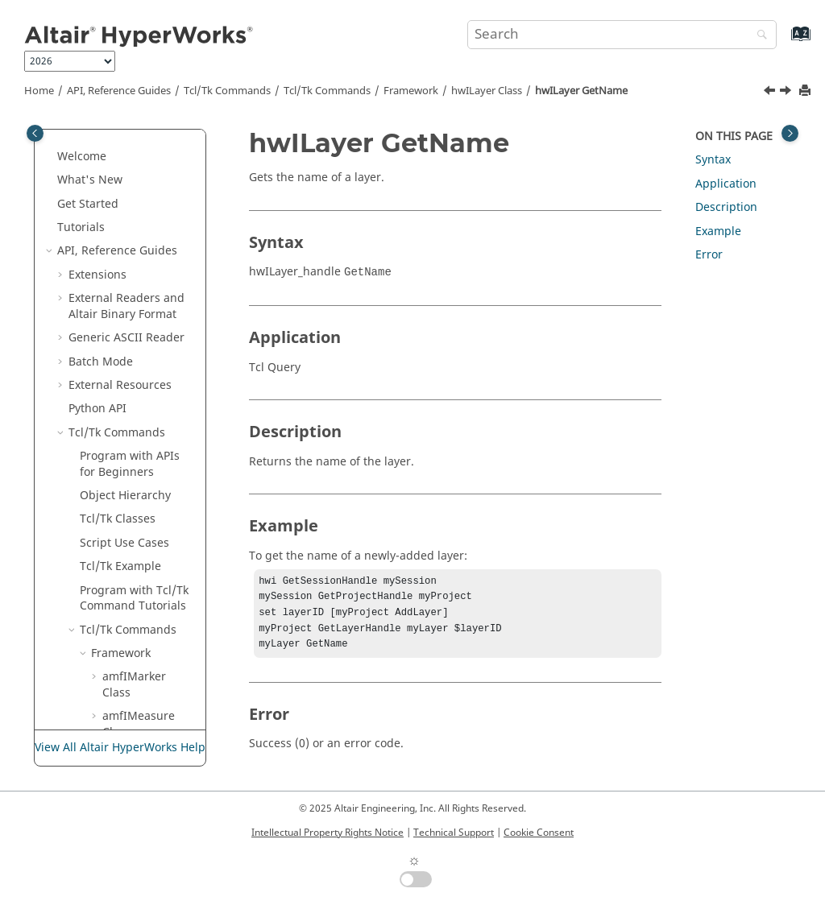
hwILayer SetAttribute (146, 460)
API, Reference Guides (119, 91)
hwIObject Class (145, 609)
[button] (95, 145)
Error (709, 254)
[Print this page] (806, 91)
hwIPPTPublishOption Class (146, 704)
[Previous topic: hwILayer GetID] (771, 92)
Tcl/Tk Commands (227, 91)
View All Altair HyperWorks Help (120, 747)
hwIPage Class (141, 633)
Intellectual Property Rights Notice (327, 832)
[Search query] (622, 34)
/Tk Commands (327, 91)
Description (726, 207)
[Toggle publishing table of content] (35, 133)
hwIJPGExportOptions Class (148, 239)
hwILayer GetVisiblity (144, 420)
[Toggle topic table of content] (789, 133)
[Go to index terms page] (783, 41)
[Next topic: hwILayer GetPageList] (787, 92)
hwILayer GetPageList (145, 381)
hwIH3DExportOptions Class (149, 175)
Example (718, 231)
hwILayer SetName (138, 499)
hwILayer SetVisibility (145, 539)
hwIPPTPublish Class (142, 665)
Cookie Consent (539, 832)
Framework (410, 91)
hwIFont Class (139, 144)
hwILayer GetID (138, 302)
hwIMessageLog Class (146, 578)
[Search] (758, 36)
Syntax (713, 159)
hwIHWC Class (141, 207)
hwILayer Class (486, 91)
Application (726, 184)
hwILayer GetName (581, 91)
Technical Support (453, 832)
